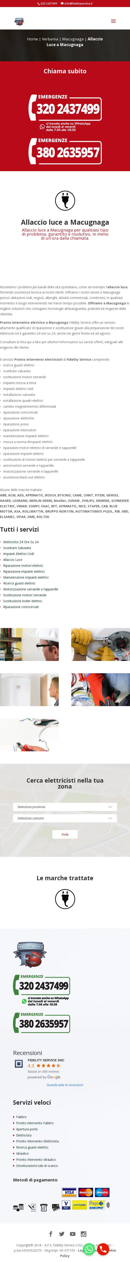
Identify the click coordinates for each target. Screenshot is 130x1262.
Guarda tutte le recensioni (65, 1085)
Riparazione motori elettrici (23, 565)
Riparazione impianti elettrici (24, 571)
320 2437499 (49, 3)
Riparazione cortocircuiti (21, 607)
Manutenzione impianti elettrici (25, 577)
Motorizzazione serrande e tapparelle (30, 589)
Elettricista (23, 1135)
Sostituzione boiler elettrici (22, 601)
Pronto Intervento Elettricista (37, 1141)
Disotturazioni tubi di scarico (37, 1165)
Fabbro (21, 1117)
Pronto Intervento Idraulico (36, 1159)
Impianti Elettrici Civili (18, 554)
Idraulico (22, 1153)
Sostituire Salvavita (17, 548)
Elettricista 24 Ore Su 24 (20, 542)
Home (32, 39)
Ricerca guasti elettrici (19, 583)
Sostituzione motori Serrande (24, 595)
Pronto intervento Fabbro (35, 1123)
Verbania (50, 39)
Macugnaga (73, 39)
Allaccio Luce (12, 559)
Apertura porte (27, 1129)
